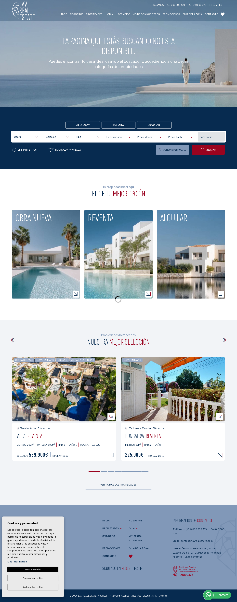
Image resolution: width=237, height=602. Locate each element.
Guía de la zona (192, 14)
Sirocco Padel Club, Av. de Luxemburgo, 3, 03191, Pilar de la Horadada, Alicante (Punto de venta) (197, 552)
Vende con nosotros (146, 14)
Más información (17, 561)
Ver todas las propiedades (118, 484)
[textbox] (26, 137)
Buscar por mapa (172, 150)
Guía (110, 14)
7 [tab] (138, 471)
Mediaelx (162, 595)
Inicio (64, 14)
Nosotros (76, 14)
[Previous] (12, 340)
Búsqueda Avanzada (65, 150)
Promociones (171, 14)
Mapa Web (136, 595)
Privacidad (114, 595)
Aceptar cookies (33, 569)
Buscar (208, 150)
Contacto (211, 14)
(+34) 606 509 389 (174, 4)
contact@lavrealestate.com (197, 540)
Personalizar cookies (33, 578)
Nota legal (103, 595)
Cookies (125, 595)
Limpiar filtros (24, 150)
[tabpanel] (64, 409)
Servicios (124, 14)
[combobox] (25, 136)
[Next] (224, 340)
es (220, 5)
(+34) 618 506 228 (196, 4)
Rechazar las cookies (33, 587)
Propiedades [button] (94, 14)
